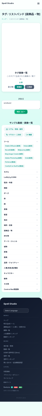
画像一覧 (7, 330)
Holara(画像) (28, 146)
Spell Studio (8, 3)
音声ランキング (9, 359)
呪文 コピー (21, 112)
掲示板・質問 (8, 346)
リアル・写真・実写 (14, 129)
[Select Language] (16, 310)
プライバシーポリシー (11, 375)
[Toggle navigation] (38, 3)
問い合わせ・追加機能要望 (13, 362)
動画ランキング (9, 337)
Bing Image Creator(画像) (14, 154)
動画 (29, 135)
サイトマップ (8, 378)
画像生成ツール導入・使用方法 (15, 327)
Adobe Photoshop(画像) (13, 158)
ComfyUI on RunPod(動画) (14, 166)
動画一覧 (7, 349)
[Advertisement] (21, 48)
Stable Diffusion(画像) (13, 146)
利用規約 (7, 371)
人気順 (29, 87)
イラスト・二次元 (13, 135)
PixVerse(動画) (10, 162)
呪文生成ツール (9, 324)
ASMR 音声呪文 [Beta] (12, 353)
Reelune (13, 387)
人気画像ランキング (11, 334)
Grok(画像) (29, 158)
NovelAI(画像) (10, 150)
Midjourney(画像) (24, 150)
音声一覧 (7, 356)
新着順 (19, 87)
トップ (6, 320)
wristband (21, 104)
